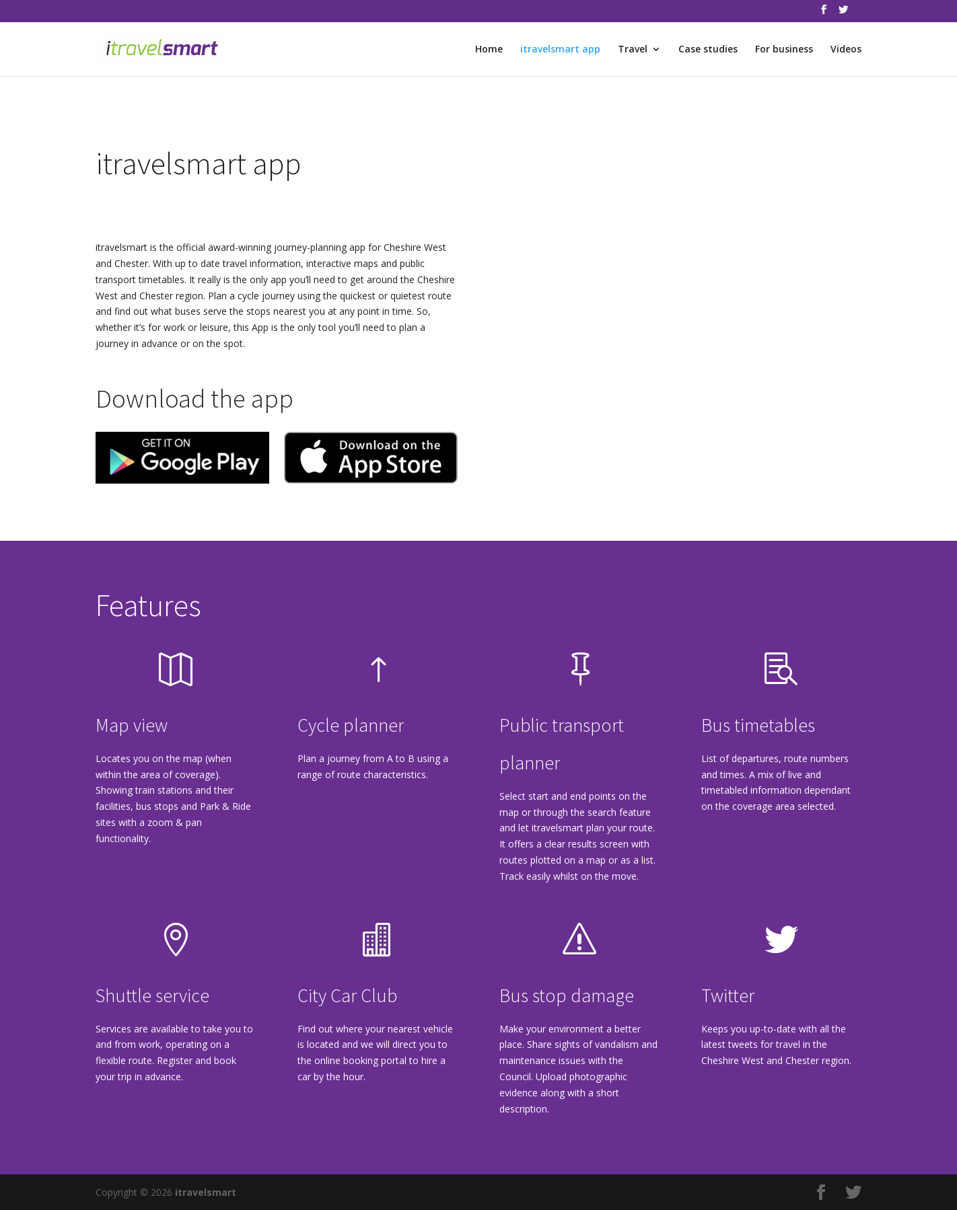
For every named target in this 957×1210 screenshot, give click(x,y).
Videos (845, 49)
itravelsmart (205, 1192)
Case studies (708, 49)
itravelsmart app (560, 49)
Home (489, 49)
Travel (632, 49)
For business (784, 49)
